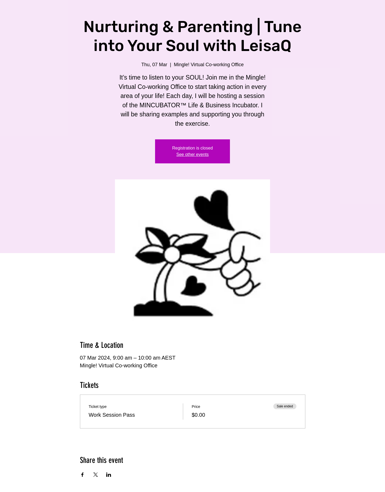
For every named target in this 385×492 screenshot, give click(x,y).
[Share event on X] (95, 475)
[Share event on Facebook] (82, 475)
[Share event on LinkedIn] (108, 475)
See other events (192, 154)
